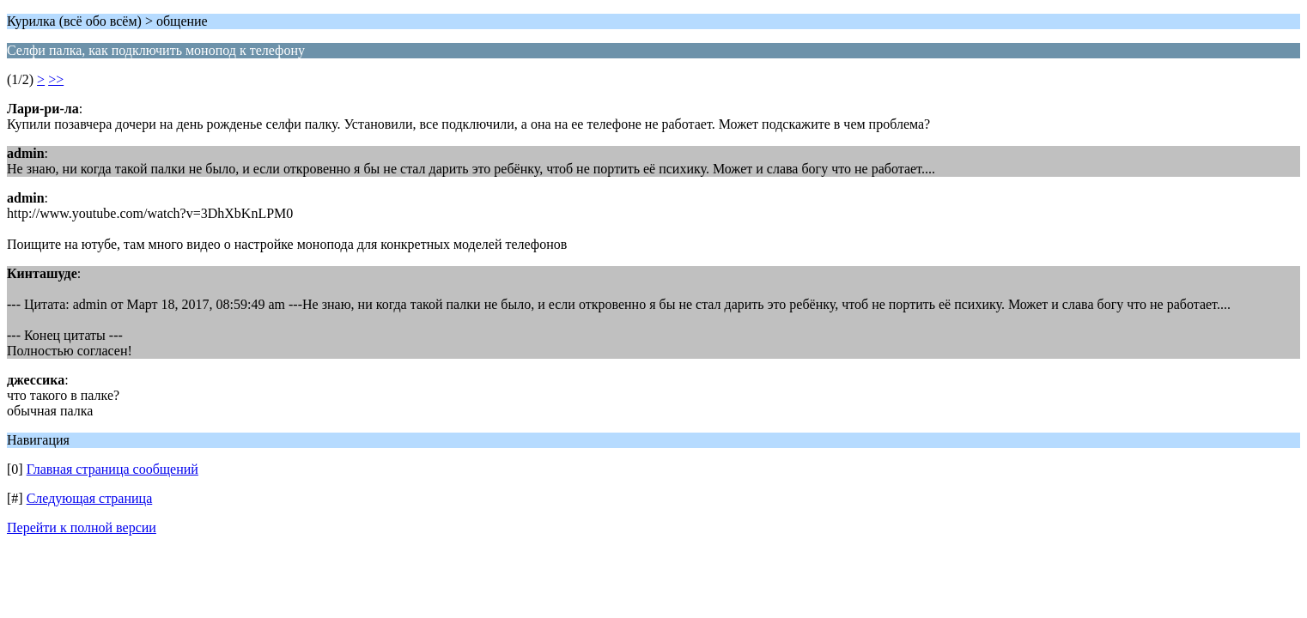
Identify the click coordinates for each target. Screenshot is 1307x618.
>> (56, 79)
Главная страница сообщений (112, 469)
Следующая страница (90, 498)
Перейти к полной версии (81, 527)
